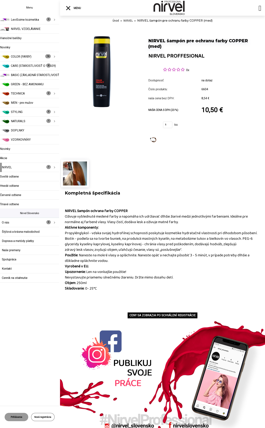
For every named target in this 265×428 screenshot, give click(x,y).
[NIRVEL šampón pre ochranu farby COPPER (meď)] (101, 33)
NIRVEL (128, 20)
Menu (73, 8)
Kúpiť (153, 126)
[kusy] (167, 125)
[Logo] (169, 8)
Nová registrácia (42, 417)
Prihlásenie (16, 417)
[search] (260, 9)
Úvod (115, 20)
